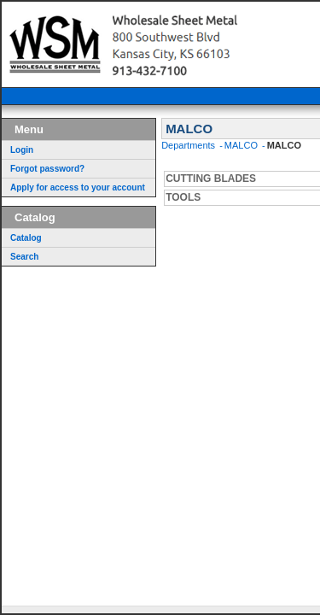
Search (24, 256)
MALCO (242, 145)
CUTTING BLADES (211, 178)
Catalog (26, 238)
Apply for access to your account (77, 187)
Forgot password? (47, 168)
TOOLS (183, 197)
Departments (189, 145)
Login (21, 150)
